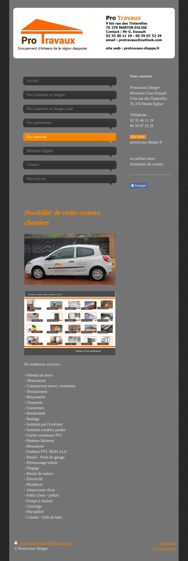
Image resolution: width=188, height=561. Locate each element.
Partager (138, 185)
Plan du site (62, 543)
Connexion (167, 543)
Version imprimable (32, 543)
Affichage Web (164, 548)
